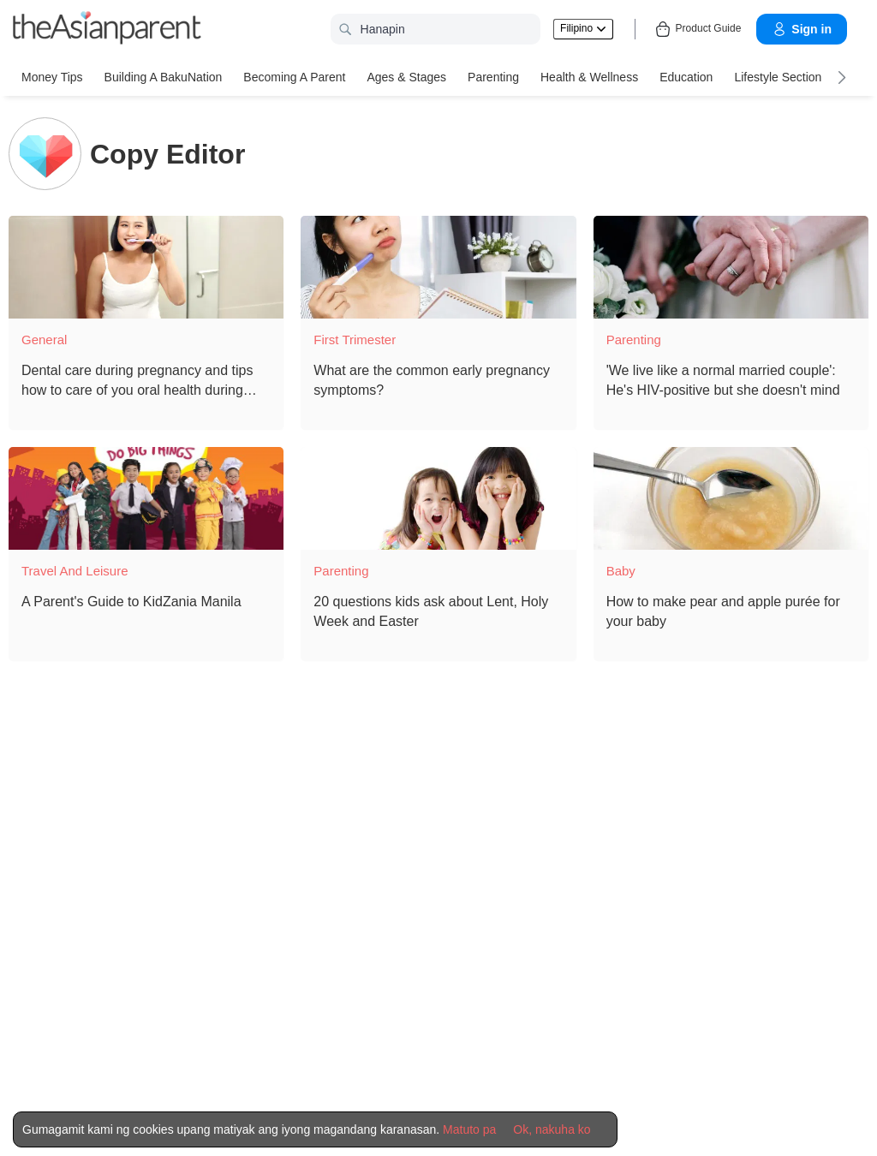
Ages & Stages (406, 77)
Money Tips (52, 77)
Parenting (493, 77)
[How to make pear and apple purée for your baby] (731, 498)
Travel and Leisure (74, 570)
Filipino (583, 28)
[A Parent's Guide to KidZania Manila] (146, 498)
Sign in (802, 29)
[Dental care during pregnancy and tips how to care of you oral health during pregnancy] (146, 267)
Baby (620, 570)
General (44, 339)
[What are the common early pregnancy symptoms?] (438, 267)
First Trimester (354, 339)
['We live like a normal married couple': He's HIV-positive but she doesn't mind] (731, 267)
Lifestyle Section (777, 77)
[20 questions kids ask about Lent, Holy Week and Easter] (438, 498)
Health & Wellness (589, 77)
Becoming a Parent (294, 77)
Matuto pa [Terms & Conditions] (469, 1129)
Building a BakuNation (163, 77)
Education (686, 77)
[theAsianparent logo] (107, 29)
